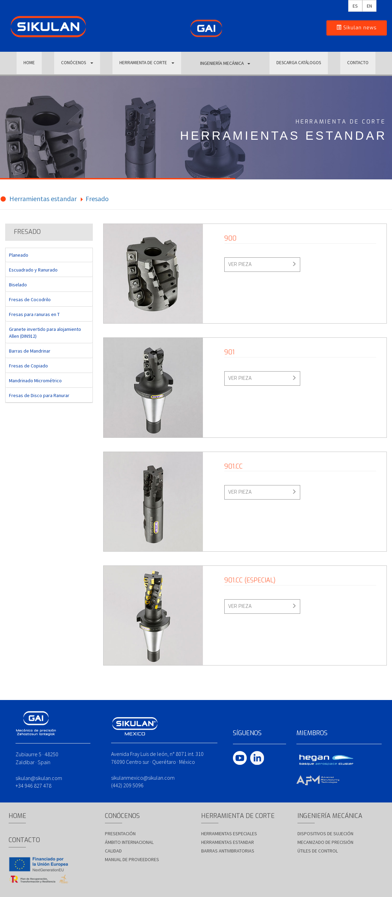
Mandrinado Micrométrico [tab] (35, 380)
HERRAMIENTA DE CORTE (146, 63)
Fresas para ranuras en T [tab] (34, 314)
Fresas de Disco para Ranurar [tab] (39, 395)
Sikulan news (356, 27)
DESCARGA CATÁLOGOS (298, 63)
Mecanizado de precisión (325, 842)
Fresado (97, 198)
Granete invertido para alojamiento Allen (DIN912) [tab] (45, 332)
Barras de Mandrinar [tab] (29, 351)
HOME (29, 63)
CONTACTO (358, 63)
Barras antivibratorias (227, 851)
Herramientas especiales (229, 833)
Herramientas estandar (43, 198)
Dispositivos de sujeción (325, 833)
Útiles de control (317, 851)
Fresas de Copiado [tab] (28, 366)
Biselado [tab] (18, 285)
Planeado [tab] (18, 255)
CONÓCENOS (77, 63)
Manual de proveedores (132, 859)
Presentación (120, 833)
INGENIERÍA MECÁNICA (224, 63)
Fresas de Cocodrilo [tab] (30, 299)
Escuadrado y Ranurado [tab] (33, 270)
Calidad (113, 851)
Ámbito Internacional (129, 842)
